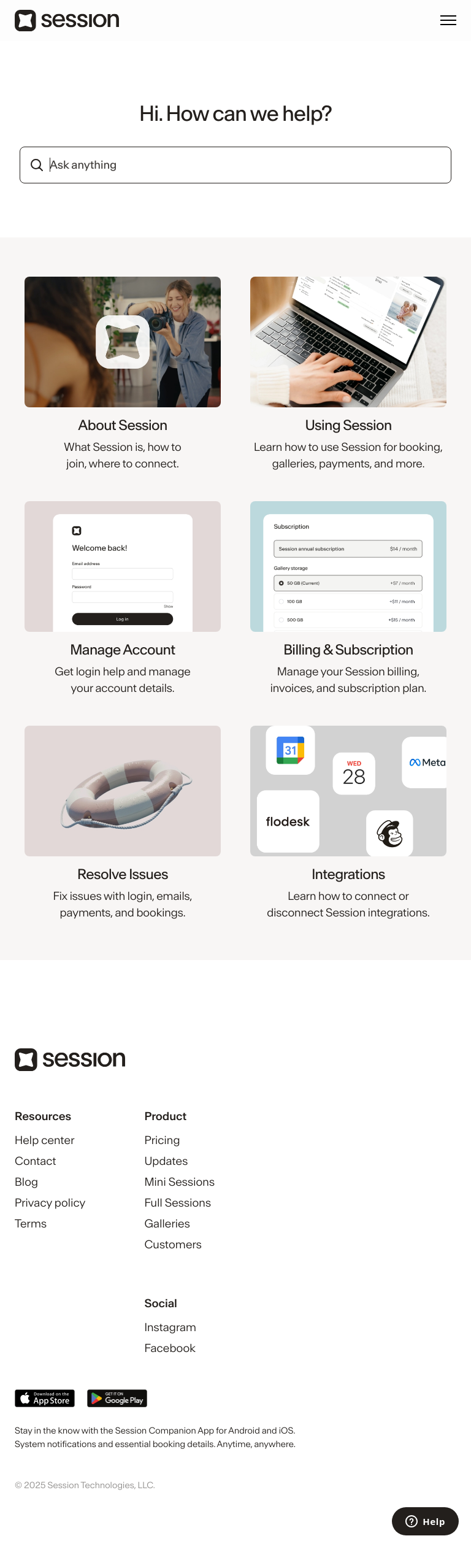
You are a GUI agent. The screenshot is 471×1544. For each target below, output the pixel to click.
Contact (35, 1161)
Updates (166, 1161)
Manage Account (122, 650)
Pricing (162, 1140)
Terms (31, 1223)
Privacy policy (50, 1203)
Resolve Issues (122, 874)
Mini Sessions (179, 1182)
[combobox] (235, 165)
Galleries (167, 1223)
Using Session (348, 425)
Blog (26, 1182)
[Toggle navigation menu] (448, 20)
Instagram (170, 1327)
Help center (44, 1140)
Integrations (348, 874)
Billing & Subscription (348, 650)
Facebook (170, 1348)
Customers (172, 1244)
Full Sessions (177, 1203)
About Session (122, 425)
